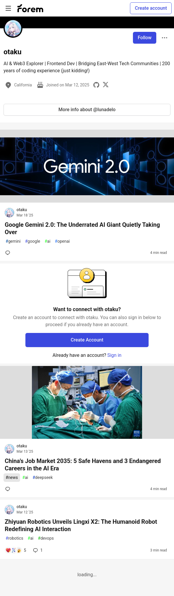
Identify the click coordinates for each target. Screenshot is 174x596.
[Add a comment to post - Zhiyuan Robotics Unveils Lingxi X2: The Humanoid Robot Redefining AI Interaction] (16, 550)
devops (46, 538)
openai (62, 241)
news (12, 477)
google (32, 241)
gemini (13, 241)
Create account (151, 8)
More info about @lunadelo (87, 109)
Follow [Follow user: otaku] (145, 37)
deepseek (42, 477)
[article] (87, 201)
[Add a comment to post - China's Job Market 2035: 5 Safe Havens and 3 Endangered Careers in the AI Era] (9, 489)
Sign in (114, 355)
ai (48, 241)
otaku (22, 209)
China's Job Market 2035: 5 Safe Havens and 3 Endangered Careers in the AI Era (83, 464)
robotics (14, 538)
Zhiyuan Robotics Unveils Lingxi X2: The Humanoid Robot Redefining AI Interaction (81, 525)
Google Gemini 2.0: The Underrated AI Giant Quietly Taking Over (82, 228)
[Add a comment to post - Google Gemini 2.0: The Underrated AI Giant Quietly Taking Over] (9, 252)
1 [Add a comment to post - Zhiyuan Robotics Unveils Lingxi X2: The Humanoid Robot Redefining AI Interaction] (37, 550)
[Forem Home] (30, 8)
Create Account (87, 340)
